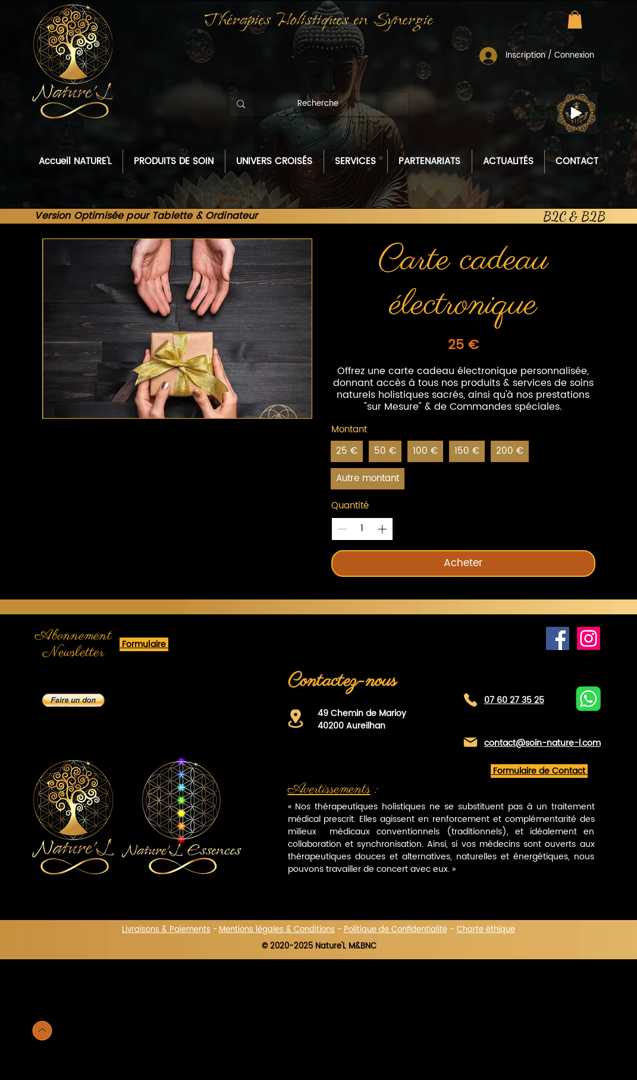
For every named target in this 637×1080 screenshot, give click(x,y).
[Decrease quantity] (342, 529)
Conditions (314, 930)
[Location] (295, 718)
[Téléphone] (470, 700)
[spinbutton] (362, 528)
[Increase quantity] (382, 529)
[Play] (576, 113)
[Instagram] (588, 638)
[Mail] (470, 742)
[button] (574, 20)
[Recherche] (318, 104)
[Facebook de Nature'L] (557, 638)
